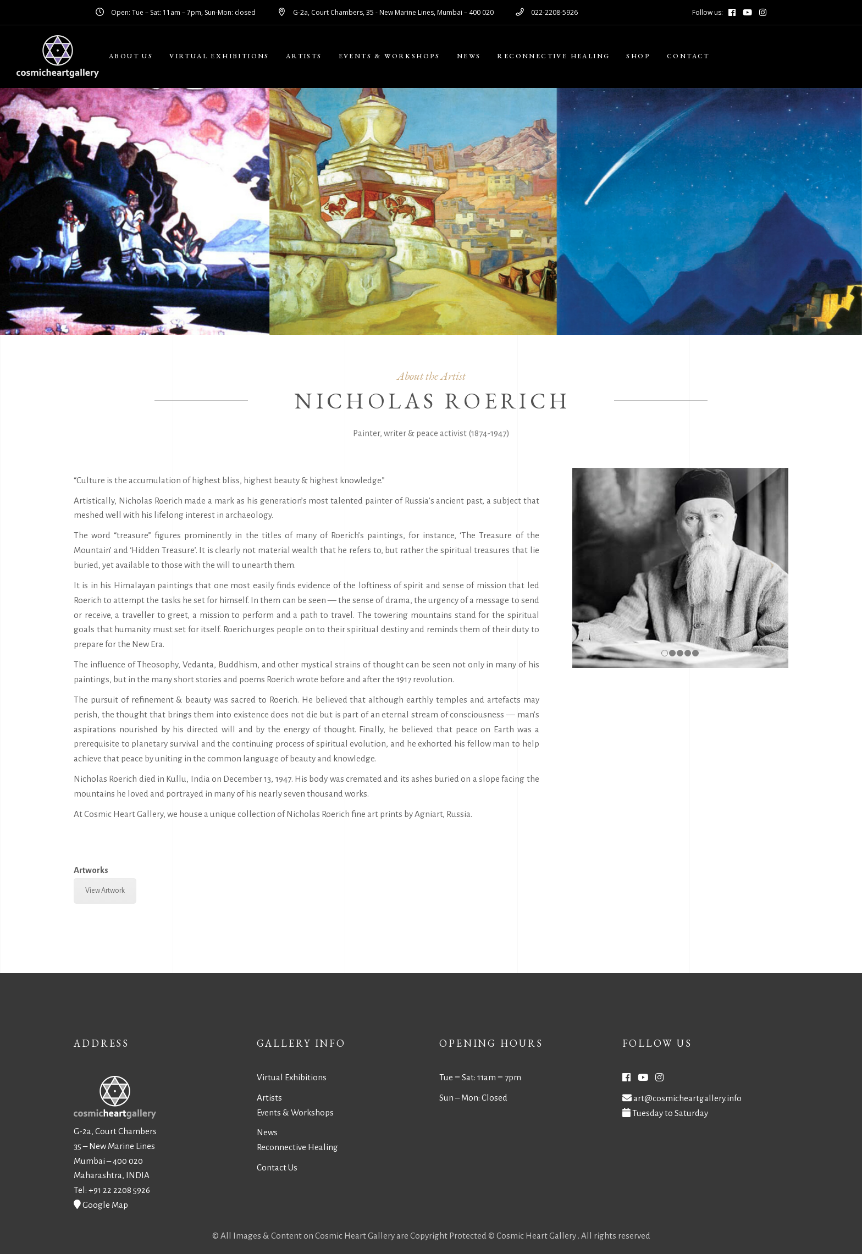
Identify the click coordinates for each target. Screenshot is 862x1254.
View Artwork (105, 890)
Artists (269, 1097)
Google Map (105, 1204)
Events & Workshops (295, 1112)
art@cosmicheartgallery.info (687, 1098)
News (267, 1132)
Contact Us (277, 1167)
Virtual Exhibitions (292, 1077)
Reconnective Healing (297, 1147)
